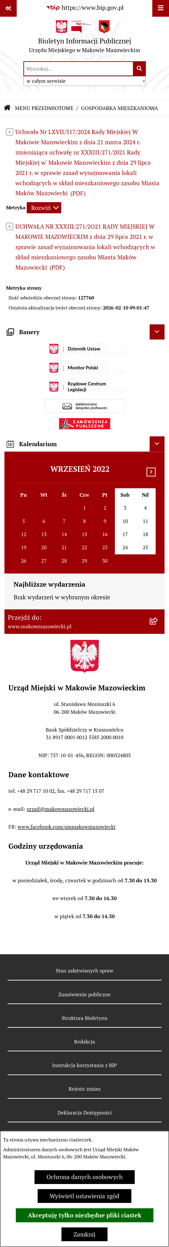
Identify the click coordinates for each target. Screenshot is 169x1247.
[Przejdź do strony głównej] (84, 38)
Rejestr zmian (85, 1089)
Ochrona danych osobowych (85, 1177)
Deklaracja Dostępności (84, 1112)
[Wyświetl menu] (160, 8)
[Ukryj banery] (157, 332)
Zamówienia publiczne (84, 994)
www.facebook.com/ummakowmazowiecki (66, 827)
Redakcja (84, 1041)
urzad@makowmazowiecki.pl (60, 809)
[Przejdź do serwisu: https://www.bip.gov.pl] (84, 8)
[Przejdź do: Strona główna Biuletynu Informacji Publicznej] (7, 108)
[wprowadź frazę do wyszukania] (78, 68)
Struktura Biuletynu (84, 1018)
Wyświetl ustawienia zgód (84, 1196)
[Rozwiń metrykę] (44, 207)
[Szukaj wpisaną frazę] (140, 68)
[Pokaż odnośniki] (8, 8)
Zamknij (84, 1234)
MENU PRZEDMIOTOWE (44, 108)
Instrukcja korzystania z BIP (84, 1065)
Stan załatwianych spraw (84, 970)
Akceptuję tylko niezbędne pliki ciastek (84, 1215)
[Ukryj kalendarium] (157, 444)
